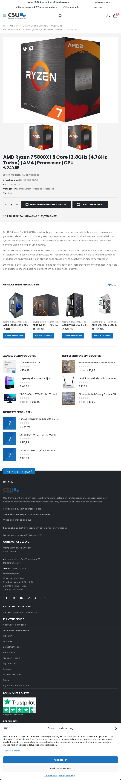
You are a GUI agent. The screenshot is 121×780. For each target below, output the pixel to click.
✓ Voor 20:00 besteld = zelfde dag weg (47, 2)
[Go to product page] (17, 250)
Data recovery (10, 716)
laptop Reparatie (12, 688)
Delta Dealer (9, 496)
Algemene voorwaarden (16, 630)
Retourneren (9, 597)
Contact (99, 7)
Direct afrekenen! (15, 280)
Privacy (7, 625)
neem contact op (37, 473)
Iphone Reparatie (12, 694)
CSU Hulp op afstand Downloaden (20, 557)
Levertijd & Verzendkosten (16, 575)
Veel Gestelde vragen (14, 570)
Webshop (8, 672)
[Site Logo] (17, 16)
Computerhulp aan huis (15, 727)
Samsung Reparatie (13, 699)
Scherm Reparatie (12, 705)
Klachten (7, 581)
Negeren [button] (67, 775)
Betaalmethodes (12, 592)
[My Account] (108, 16)
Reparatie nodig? (13, 473)
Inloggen (7, 614)
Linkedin (36, 543)
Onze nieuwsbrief (12, 619)
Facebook (6, 543)
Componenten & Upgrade (15, 267)
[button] (5, 15)
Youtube (21, 543)
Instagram (29, 543)
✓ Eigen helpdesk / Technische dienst (37, 7)
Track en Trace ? (11, 603)
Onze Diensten (101, 2)
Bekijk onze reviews (13, 659)
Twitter (14, 543)
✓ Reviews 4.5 (71, 7)
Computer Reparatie (14, 683)
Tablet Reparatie (11, 710)
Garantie (7, 586)
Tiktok (43, 543)
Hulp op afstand (11, 677)
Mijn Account (9, 608)
